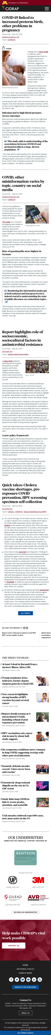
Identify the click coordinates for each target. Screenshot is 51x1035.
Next (27, 628)
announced (44, 590)
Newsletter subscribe (25, 987)
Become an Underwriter (25, 912)
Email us (26, 1013)
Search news (25, 973)
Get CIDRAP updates (26, 1033)
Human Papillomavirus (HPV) (35, 512)
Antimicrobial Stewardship (18, 354)
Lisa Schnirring (7, 509)
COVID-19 (11, 40)
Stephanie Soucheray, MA (10, 37)
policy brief (8, 361)
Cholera (11, 512)
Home (25, 965)
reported (22, 552)
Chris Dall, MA (7, 351)
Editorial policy (25, 969)
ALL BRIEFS (25, 613)
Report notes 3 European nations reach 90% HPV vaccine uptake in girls (19, 634)
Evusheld (10, 582)
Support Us (13, 945)
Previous (24, 628)
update (7, 525)
